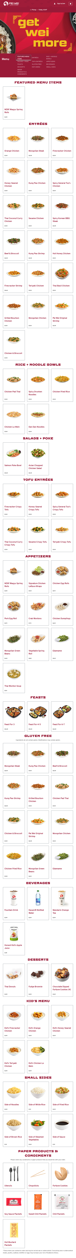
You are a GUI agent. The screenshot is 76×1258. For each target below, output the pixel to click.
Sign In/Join (59, 3)
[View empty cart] (70, 3)
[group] (14, 102)
